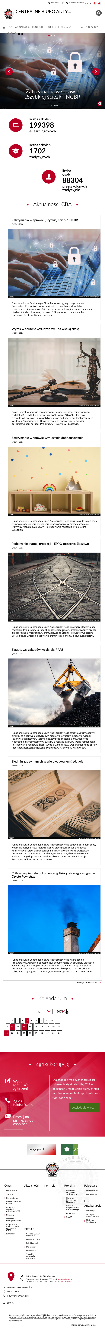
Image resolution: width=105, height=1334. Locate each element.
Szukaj (67, 1012)
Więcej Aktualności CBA (87, 983)
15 (23, 1026)
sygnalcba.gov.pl (65, 1279)
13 (11, 1026)
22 (6, 1032)
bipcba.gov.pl (66, 1281)
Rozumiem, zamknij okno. (83, 1325)
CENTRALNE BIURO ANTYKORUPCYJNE (38, 11)
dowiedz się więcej (83, 1107)
